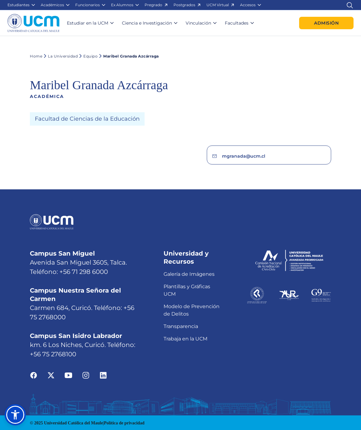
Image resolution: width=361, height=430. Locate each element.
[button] (21, 5)
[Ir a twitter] (51, 349)
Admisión (326, 23)
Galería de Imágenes (189, 248)
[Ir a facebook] (33, 349)
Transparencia (181, 300)
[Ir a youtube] (68, 349)
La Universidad (60, 56)
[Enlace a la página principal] (33, 23)
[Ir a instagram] (86, 349)
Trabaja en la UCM (185, 313)
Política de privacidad (124, 397)
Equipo (88, 56)
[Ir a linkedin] (103, 349)
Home (36, 56)
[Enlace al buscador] (350, 4)
